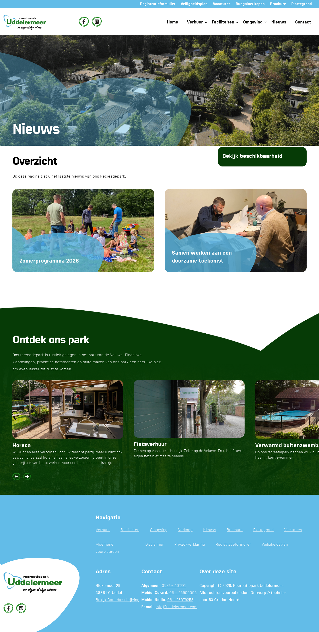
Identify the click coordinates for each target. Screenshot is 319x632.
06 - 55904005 (183, 593)
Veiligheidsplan (275, 545)
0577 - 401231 (174, 586)
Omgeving (253, 22)
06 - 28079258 (180, 600)
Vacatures (293, 530)
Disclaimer (154, 545)
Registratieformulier (233, 545)
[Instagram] (97, 21)
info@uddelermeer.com (176, 607)
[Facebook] (84, 21)
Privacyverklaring (189, 545)
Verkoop (185, 530)
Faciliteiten (223, 22)
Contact (303, 22)
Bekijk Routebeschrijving (117, 600)
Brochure (235, 530)
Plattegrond (263, 530)
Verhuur (195, 22)
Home (172, 22)
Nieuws (278, 22)
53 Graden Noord (224, 600)
